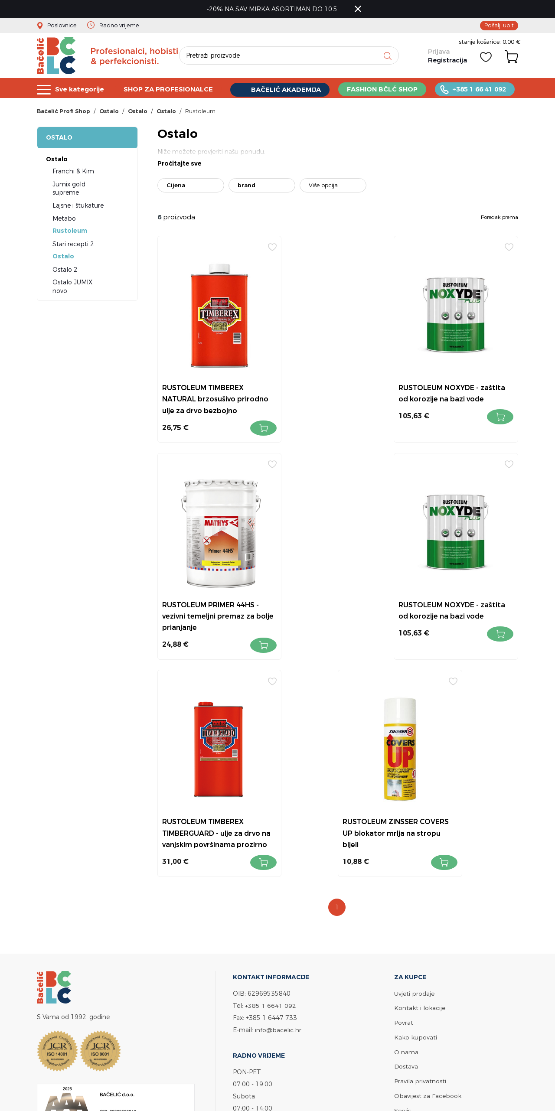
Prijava (438, 53)
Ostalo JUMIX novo (72, 288)
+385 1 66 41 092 (481, 89)
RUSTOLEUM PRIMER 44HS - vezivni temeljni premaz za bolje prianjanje (458, 388)
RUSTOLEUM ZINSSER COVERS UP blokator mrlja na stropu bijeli (461, 603)
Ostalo (59, 139)
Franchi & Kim (73, 172)
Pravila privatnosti (420, 868)
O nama (406, 840)
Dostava (406, 854)
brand (246, 186)
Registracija (447, 62)
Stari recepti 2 (73, 245)
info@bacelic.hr (278, 819)
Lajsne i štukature (78, 206)
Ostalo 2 (65, 270)
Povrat (403, 811)
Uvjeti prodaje (414, 782)
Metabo (64, 219)
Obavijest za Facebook (427, 882)
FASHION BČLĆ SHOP (383, 89)
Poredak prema (499, 218)
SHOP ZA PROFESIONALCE (169, 89)
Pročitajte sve (179, 165)
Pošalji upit (499, 25)
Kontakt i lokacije (419, 797)
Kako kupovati (415, 825)
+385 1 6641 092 (270, 794)
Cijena (175, 186)
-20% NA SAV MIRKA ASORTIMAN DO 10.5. (274, 9)
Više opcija (323, 186)
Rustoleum (69, 232)
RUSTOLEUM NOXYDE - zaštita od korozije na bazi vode (332, 388)
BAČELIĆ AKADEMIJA (287, 89)
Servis (402, 897)
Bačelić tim (411, 911)
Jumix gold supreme (68, 190)
